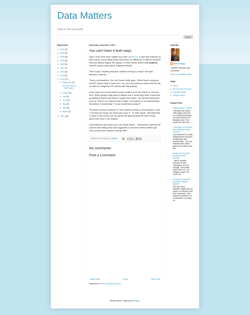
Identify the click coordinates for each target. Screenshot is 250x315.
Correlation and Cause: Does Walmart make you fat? (182, 129)
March (65, 111)
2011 (62, 116)
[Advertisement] (125, 251)
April (64, 108)
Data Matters (84, 15)
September (67, 82)
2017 (62, 68)
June (64, 100)
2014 (62, 79)
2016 (62, 72)
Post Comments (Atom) (111, 284)
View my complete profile (181, 74)
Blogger (136, 301)
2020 (62, 57)
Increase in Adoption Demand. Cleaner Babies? (181, 181)
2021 (62, 53)
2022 (62, 49)
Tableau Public (179, 95)
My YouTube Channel (182, 89)
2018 (62, 64)
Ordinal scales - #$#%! (182, 108)
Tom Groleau (179, 64)
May (64, 104)
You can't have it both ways (69, 87)
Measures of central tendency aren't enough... (181, 155)
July (64, 96)
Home (125, 279)
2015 (62, 75)
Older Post (155, 279)
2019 (62, 60)
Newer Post (95, 279)
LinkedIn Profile (179, 92)
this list (134, 57)
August (65, 93)
